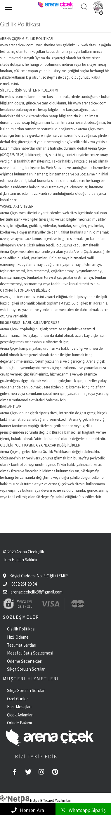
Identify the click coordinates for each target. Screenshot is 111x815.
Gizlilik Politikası (21, 629)
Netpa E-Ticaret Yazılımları (35, 800)
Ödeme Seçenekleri (24, 661)
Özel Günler (17, 698)
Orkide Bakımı (19, 723)
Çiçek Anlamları (20, 715)
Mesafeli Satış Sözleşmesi (30, 653)
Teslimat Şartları (21, 645)
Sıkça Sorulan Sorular (26, 669)
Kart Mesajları (19, 706)
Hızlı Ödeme (18, 637)
